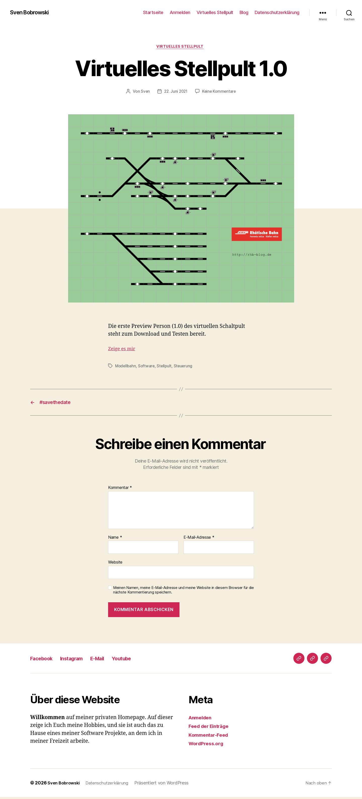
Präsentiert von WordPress (166, 784)
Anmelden (180, 12)
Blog (244, 12)
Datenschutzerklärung (277, 12)
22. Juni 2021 (175, 92)
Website (115, 564)
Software (147, 366)
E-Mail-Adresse (199, 539)
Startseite (153, 12)
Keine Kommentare (219, 92)
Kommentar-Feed (210, 737)
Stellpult (165, 366)
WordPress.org (208, 745)
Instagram (80, 660)
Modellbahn (126, 366)
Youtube (139, 660)
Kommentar (120, 489)
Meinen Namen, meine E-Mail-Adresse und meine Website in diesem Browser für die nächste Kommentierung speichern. (183, 592)
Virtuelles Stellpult (215, 12)
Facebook (44, 660)
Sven (144, 92)
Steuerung (185, 366)
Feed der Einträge (211, 728)
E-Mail (111, 660)
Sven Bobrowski (32, 13)
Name (115, 539)
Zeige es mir (123, 349)
